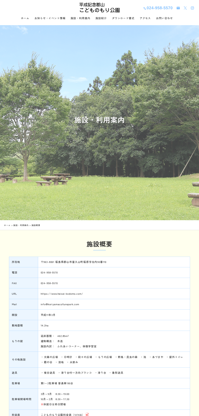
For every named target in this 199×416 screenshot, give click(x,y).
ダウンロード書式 (124, 19)
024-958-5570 (157, 8)
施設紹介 (101, 19)
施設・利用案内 (79, 19)
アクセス (148, 19)
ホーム (20, 19)
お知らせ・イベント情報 (47, 19)
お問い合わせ (168, 19)
